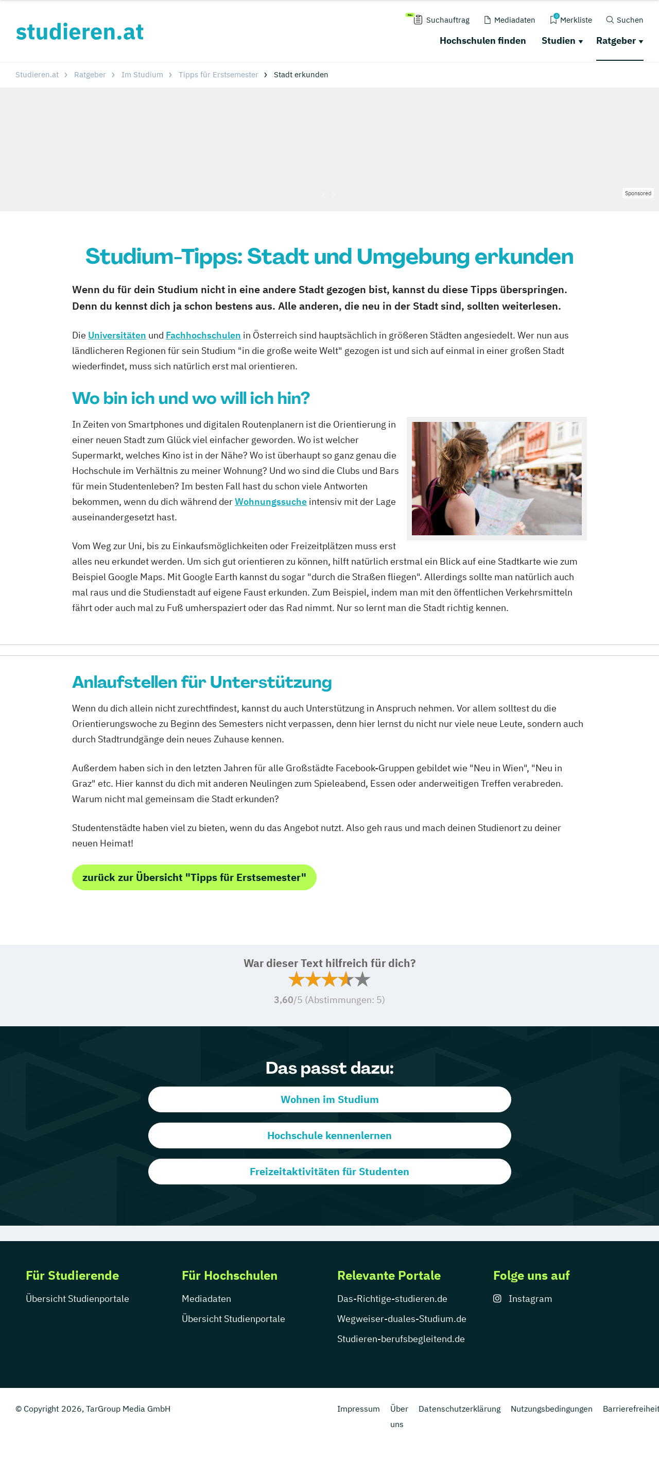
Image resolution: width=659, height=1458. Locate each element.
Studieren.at (37, 74)
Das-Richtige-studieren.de (392, 1298)
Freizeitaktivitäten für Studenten (329, 1171)
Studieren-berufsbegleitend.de (401, 1339)
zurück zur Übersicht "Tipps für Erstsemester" (194, 877)
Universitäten (117, 335)
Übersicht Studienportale (77, 1298)
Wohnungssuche (271, 501)
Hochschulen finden (483, 40)
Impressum (358, 1408)
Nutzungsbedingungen (552, 1408)
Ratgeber (616, 40)
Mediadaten (206, 1298)
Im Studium (142, 74)
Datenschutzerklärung (459, 1408)
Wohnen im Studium (330, 1099)
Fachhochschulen (203, 335)
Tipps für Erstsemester (218, 74)
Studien (559, 40)
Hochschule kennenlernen (329, 1135)
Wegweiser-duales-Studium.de (401, 1319)
